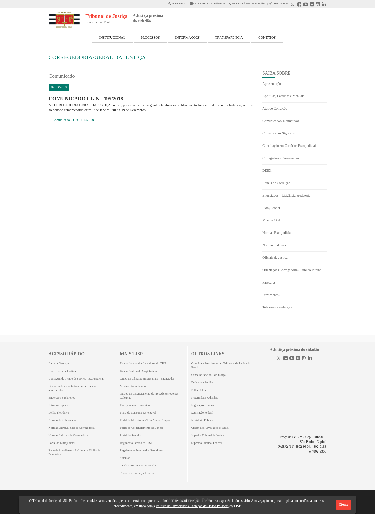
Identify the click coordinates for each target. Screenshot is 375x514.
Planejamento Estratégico (135, 405)
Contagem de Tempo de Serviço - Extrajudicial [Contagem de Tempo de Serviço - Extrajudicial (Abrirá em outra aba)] (76, 378)
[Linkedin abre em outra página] (324, 5)
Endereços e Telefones (62, 397)
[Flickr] (298, 359)
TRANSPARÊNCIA (229, 37)
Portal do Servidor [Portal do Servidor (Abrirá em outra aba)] (130, 435)
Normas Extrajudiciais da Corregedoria (72, 427)
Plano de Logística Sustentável (138, 412)
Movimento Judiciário (133, 386)
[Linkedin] (310, 359)
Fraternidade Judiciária (204, 397)
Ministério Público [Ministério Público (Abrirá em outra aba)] (202, 420)
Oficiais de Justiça (275, 257)
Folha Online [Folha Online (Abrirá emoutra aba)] (199, 390)
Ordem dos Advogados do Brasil (210, 427)
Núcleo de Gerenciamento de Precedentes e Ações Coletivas (149, 395)
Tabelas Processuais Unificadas (138, 465)
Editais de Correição (276, 183)
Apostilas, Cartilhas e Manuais (283, 96)
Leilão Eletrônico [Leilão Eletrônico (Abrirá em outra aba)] (59, 412)
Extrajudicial (271, 208)
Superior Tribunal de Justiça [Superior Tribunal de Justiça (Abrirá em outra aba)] (207, 435)
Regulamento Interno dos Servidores (141, 450)
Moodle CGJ (271, 220)
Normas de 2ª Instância (62, 420)
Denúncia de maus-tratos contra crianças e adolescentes (73, 388)
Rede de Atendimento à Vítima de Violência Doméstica (74, 452)
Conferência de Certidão (63, 371)
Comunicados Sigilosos (278, 133)
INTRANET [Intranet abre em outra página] (177, 3)
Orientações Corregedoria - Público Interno (292, 270)
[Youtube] (292, 359)
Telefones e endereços (277, 307)
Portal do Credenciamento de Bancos (141, 427)
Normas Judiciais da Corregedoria (69, 435)
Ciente (343, 504)
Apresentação (271, 84)
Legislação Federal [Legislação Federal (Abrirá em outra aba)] (202, 412)
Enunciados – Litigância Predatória (286, 195)
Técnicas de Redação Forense (137, 473)
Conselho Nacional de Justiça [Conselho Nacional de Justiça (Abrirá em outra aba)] (208, 375)
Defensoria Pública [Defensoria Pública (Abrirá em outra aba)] (202, 382)
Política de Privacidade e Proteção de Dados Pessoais (192, 506)
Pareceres (269, 282)
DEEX (266, 170)
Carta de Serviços (59, 363)
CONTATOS (267, 37)
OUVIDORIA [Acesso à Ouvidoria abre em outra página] (279, 3)
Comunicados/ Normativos (280, 121)
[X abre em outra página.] (293, 5)
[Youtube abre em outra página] (305, 5)
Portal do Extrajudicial (62, 443)
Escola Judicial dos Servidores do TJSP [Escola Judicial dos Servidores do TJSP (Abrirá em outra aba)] (143, 363)
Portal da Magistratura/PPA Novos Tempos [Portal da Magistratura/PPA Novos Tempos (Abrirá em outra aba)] (145, 420)
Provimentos (271, 295)
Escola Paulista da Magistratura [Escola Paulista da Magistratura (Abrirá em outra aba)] (138, 371)
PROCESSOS (150, 37)
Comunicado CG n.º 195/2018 (73, 120)
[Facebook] (285, 359)
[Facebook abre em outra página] (299, 5)
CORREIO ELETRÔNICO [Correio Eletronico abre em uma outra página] (207, 3)
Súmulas (125, 458)
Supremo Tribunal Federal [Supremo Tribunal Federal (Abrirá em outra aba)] (206, 443)
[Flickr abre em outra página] (312, 5)
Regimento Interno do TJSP (136, 443)
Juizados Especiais (60, 405)
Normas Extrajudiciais (277, 233)
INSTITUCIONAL (112, 37)
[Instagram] (304, 359)
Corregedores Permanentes (280, 158)
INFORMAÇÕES (187, 37)
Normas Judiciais (274, 245)
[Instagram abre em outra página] (317, 5)
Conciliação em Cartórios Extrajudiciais (289, 146)
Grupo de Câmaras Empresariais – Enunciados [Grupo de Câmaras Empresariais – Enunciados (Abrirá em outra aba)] (147, 378)
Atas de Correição (274, 108)
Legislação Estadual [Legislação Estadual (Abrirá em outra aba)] (203, 405)
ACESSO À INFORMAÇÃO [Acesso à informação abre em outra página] (247, 3)
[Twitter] (279, 359)
